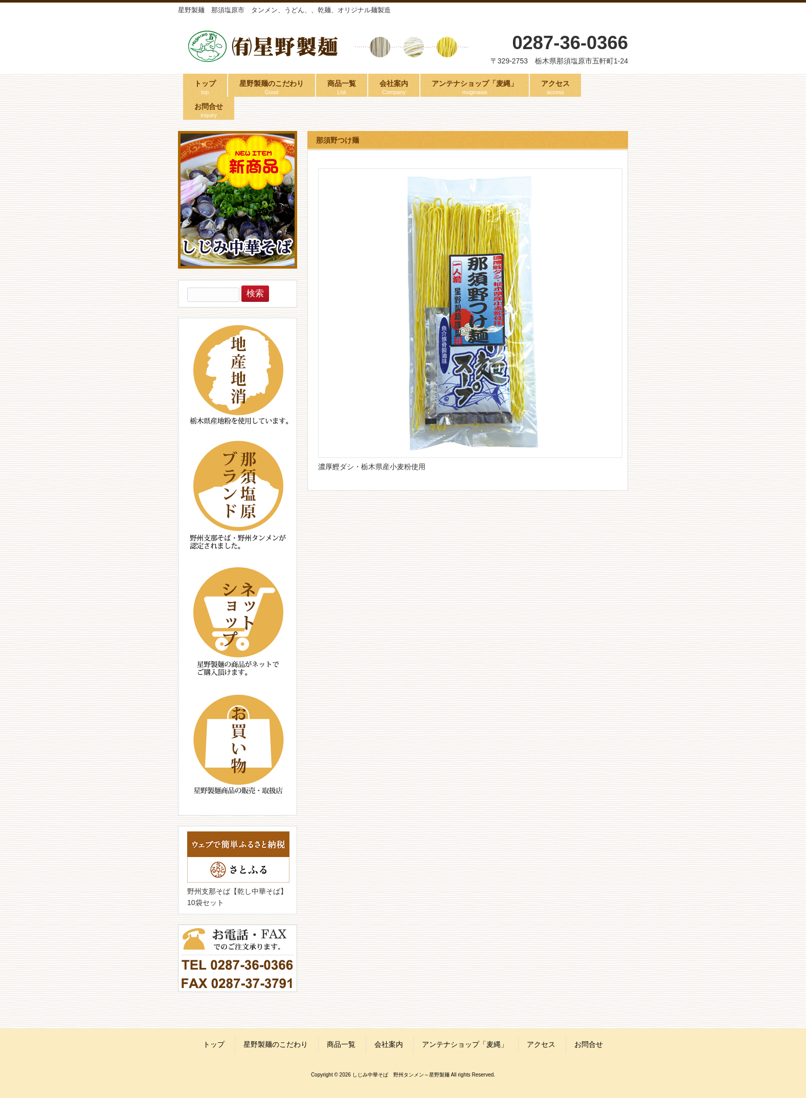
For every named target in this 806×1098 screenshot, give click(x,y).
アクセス (541, 1044)
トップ (214, 1044)
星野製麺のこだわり (275, 1044)
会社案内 (388, 1044)
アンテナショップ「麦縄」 (465, 1044)
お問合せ (588, 1044)
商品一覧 (341, 1044)
